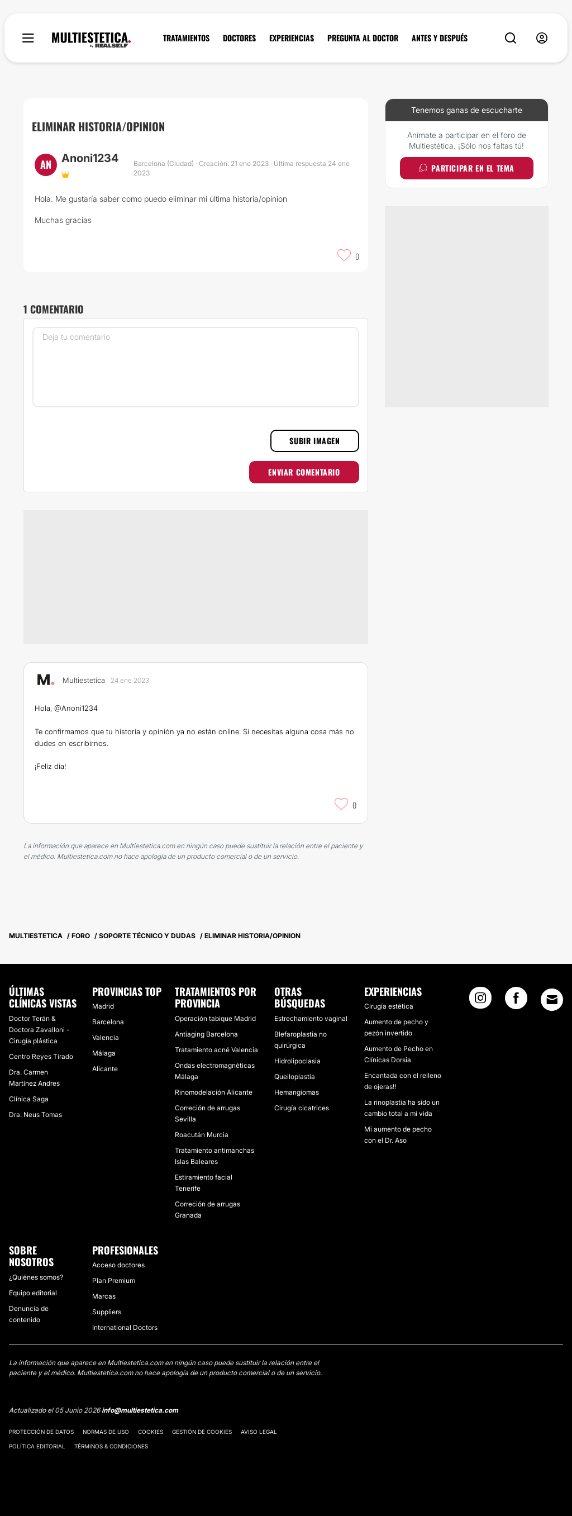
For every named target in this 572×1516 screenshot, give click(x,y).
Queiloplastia (294, 1076)
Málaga (104, 1053)
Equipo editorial (33, 1293)
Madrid (103, 1006)
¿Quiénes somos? (36, 1277)
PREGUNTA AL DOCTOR (362, 38)
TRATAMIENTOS (186, 38)
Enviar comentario (304, 472)
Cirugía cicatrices (301, 1108)
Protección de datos (41, 1431)
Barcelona (108, 1022)
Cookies (150, 1431)
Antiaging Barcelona (206, 1034)
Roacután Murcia (201, 1134)
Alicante (105, 1068)
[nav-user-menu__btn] (542, 38)
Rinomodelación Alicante (213, 1092)
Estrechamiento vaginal (310, 1018)
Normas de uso (106, 1431)
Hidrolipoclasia (297, 1061)
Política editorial (37, 1446)
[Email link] (552, 1000)
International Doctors (125, 1327)
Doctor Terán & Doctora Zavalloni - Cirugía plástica (39, 1029)
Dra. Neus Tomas (35, 1114)
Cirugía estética (388, 1006)
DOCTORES (239, 38)
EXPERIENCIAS (291, 38)
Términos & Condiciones (111, 1446)
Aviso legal (259, 1431)
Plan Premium (113, 1280)
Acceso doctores (118, 1265)
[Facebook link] (516, 1001)
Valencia (105, 1037)
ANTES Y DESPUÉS (440, 38)
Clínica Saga (29, 1099)
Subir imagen (314, 440)
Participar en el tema (466, 168)
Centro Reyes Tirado (41, 1056)
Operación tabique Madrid (215, 1018)
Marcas (104, 1296)
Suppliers (106, 1312)
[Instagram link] (480, 1001)
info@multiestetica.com (140, 1410)
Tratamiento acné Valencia (216, 1049)
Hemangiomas (296, 1092)
